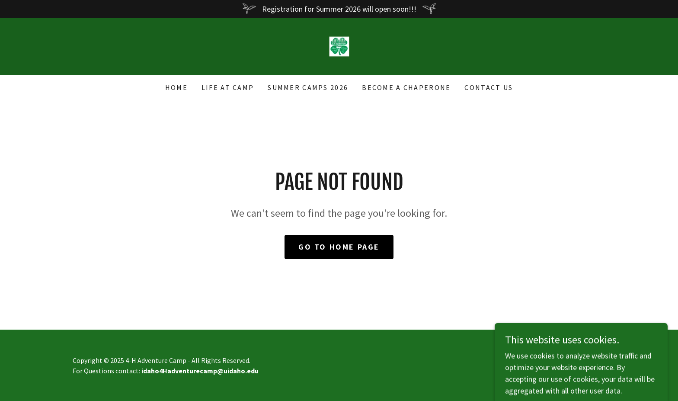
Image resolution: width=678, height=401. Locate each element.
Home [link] (176, 87)
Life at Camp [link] (227, 87)
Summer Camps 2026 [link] (308, 87)
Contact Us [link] (488, 87)
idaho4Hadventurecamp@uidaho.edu (200, 370)
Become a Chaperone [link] (406, 87)
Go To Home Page (339, 247)
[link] (339, 46)
